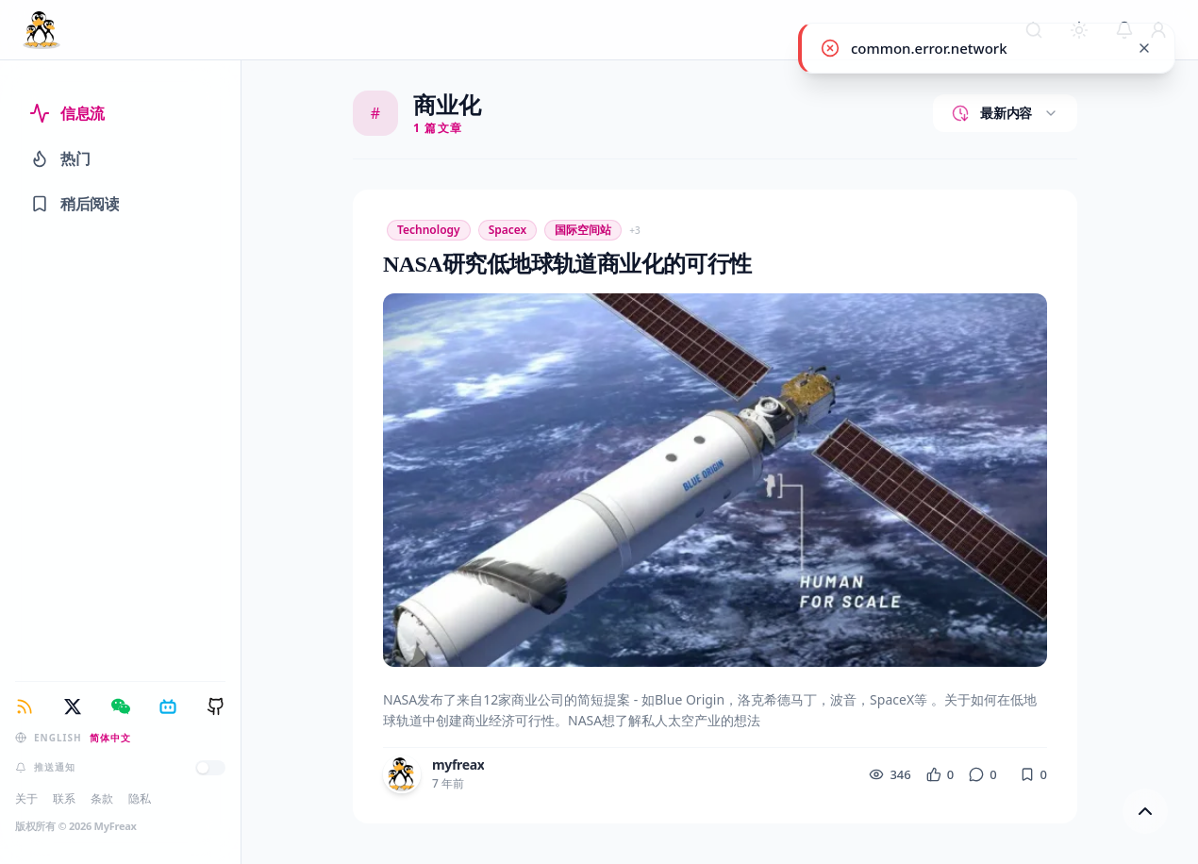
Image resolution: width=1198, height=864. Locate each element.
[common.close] (1144, 48)
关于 (26, 798)
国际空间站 (583, 230)
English (58, 737)
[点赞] (940, 775)
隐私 (139, 798)
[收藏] (1033, 775)
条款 (102, 798)
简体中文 (110, 737)
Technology (428, 230)
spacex (508, 230)
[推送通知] (210, 767)
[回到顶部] (1145, 811)
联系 (64, 798)
